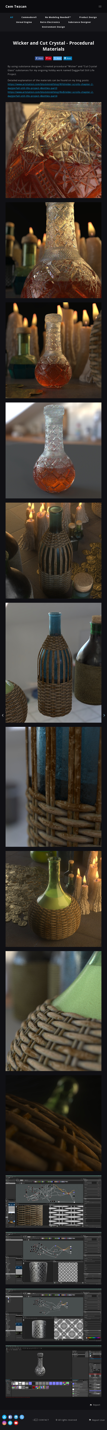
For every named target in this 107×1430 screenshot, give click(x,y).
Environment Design (53, 27)
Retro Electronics (50, 22)
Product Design (88, 17)
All (11, 17)
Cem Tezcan (16, 6)
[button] (94, 1405)
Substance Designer (79, 22)
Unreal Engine (24, 22)
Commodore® (29, 17)
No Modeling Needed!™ (58, 17)
